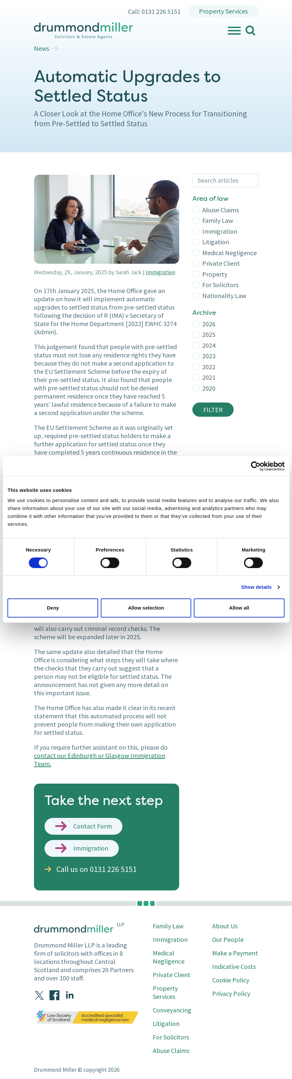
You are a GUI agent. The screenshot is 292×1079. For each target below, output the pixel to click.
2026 (208, 324)
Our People (227, 939)
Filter (213, 409)
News (41, 48)
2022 (208, 367)
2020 (208, 388)
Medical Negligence (229, 253)
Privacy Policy (231, 993)
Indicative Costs (234, 966)
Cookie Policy (230, 980)
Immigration (160, 272)
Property (214, 274)
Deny (53, 608)
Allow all (239, 608)
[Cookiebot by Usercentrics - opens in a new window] (255, 466)
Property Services (223, 11)
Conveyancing (172, 1010)
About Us (225, 926)
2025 (208, 334)
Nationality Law (224, 295)
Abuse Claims (220, 210)
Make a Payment (235, 953)
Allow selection (146, 608)
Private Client (221, 263)
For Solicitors (220, 285)
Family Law (217, 220)
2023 (208, 356)
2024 (208, 345)
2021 (208, 377)
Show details (256, 587)
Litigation (215, 242)
